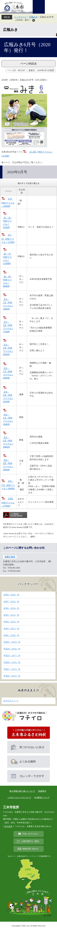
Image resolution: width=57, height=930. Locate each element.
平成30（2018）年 (11, 649)
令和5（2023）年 (11, 615)
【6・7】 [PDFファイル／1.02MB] (7, 259)
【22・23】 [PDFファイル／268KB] (8, 442)
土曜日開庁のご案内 (30, 841)
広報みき (33, 17)
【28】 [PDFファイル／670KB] (7, 502)
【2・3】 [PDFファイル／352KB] (7, 223)
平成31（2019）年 (11, 642)
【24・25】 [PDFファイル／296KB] (8, 465)
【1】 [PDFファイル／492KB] (7, 202)
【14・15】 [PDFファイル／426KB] (8, 350)
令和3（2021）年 (11, 628)
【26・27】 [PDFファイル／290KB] (8, 485)
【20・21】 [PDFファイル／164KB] (8, 419)
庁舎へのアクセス (30, 834)
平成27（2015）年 (11, 669)
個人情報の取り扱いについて (22, 791)
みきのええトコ (28, 690)
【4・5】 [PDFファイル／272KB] (8, 238)
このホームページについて (19, 797)
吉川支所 (8, 826)
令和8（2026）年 (11, 595)
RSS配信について (42, 797)
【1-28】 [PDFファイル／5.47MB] (27, 154)
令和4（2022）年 (11, 622)
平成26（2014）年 (11, 676)
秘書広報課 (10, 557)
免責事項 (42, 791)
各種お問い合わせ (30, 849)
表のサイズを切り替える (28, 183)
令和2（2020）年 (11, 635)
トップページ (20, 17)
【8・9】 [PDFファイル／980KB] (7, 281)
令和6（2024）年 (11, 608)
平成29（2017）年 (11, 655)
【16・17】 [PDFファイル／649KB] (8, 373)
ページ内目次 (28, 63)
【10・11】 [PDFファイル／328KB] (8, 304)
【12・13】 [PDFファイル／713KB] (8, 327)
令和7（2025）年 (11, 601)
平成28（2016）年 (11, 662)
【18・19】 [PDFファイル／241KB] (8, 397)
